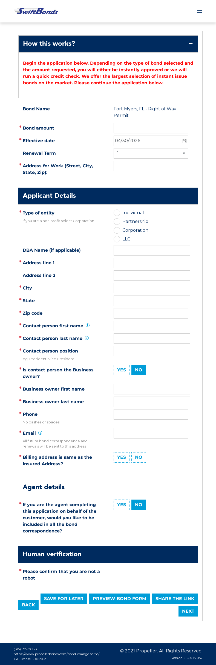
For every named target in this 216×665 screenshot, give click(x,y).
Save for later (63, 598)
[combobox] (151, 141)
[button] (184, 140)
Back (28, 604)
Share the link (174, 598)
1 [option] (118, 153)
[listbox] (151, 153)
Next (188, 611)
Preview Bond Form (119, 598)
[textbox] (152, 263)
